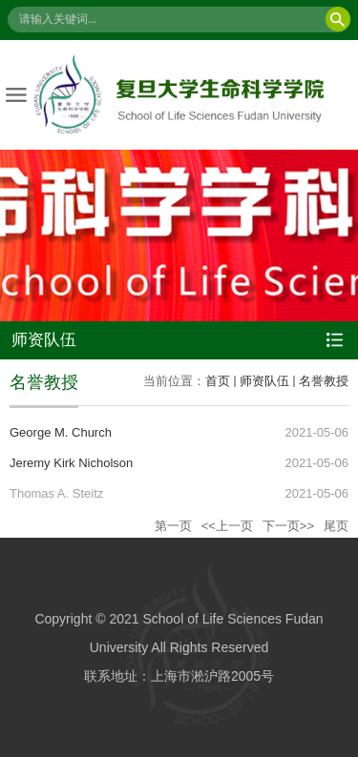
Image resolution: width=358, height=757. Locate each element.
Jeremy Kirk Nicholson (71, 463)
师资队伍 (264, 381)
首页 (217, 381)
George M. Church (61, 432)
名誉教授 (323, 381)
